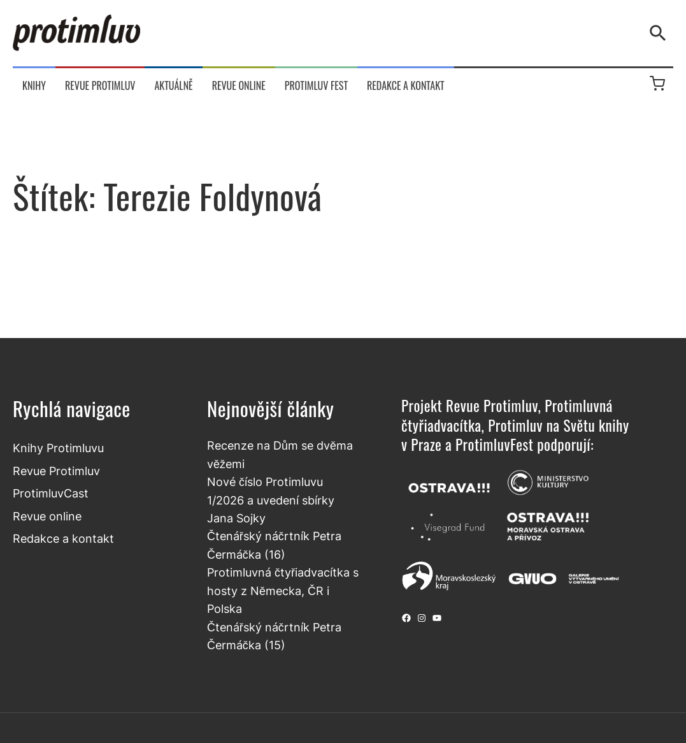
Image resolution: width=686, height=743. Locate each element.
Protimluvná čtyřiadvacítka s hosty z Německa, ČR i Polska (283, 590)
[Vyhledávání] (660, 33)
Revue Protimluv (56, 471)
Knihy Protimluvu (58, 448)
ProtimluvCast (51, 493)
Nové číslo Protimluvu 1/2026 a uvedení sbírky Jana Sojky (270, 500)
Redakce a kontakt (63, 538)
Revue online (47, 516)
